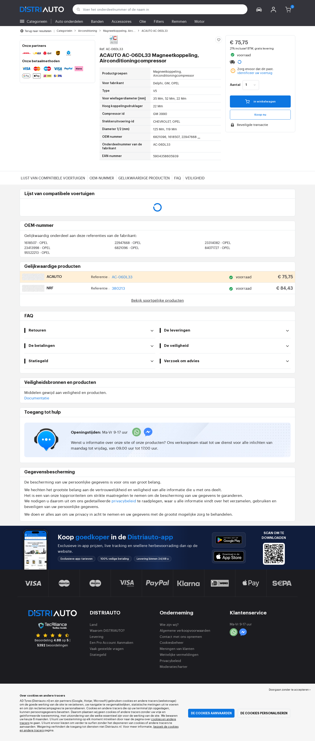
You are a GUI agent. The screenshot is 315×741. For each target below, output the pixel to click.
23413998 (37, 247)
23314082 (218, 242)
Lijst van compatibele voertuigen (53, 177)
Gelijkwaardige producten (144, 177)
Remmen (179, 21)
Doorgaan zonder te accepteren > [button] (290, 689)
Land (93, 624)
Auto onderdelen (69, 21)
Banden (97, 21)
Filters (159, 21)
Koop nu (260, 114)
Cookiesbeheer (172, 642)
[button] (259, 9)
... (199, 137)
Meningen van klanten (177, 648)
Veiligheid (195, 177)
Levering (96, 636)
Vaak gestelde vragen (107, 648)
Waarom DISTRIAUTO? (107, 630)
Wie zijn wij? (169, 624)
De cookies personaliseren (263, 713)
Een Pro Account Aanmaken (111, 642)
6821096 (127, 247)
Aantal (235, 84)
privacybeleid (124, 500)
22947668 (128, 242)
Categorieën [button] (37, 21)
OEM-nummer (101, 177)
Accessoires (121, 21)
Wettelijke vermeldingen (179, 654)
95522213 (37, 252)
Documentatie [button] (36, 397)
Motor (199, 21)
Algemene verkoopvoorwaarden (185, 630)
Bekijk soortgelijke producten (157, 300)
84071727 (217, 247)
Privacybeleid (170, 660)
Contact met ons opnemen (181, 636)
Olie (142, 21)
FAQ (177, 177)
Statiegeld (98, 654)
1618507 (36, 242)
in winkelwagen (260, 101)
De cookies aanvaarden (211, 713)
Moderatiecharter (173, 666)
